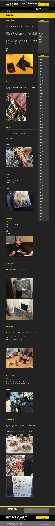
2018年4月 (41, 154)
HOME (7, 11)
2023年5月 (41, 74)
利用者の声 (35, 509)
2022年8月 (41, 80)
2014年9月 (41, 217)
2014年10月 (41, 216)
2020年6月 (41, 115)
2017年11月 (41, 161)
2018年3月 (41, 155)
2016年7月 (41, 185)
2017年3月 (41, 173)
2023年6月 (41, 72)
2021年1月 (41, 105)
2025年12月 (41, 59)
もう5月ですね (41, 33)
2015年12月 (41, 195)
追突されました (41, 36)
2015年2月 (41, 210)
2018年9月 (41, 146)
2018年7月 (41, 149)
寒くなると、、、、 (11, 81)
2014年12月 (41, 213)
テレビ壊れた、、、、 (12, 263)
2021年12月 (41, 90)
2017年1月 (41, 176)
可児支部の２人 (10, 419)
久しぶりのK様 (10, 375)
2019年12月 (41, 124)
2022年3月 (41, 86)
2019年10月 (41, 127)
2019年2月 (41, 139)
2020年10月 (41, 109)
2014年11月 (41, 214)
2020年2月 (41, 121)
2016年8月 (41, 183)
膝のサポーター (10, 20)
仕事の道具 (9, 127)
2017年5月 (41, 170)
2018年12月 (41, 142)
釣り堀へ (40, 42)
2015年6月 (41, 204)
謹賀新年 (40, 39)
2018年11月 (41, 143)
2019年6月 (41, 133)
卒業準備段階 (9, 326)
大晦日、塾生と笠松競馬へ (42, 23)
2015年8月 (41, 201)
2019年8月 (41, 130)
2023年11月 (41, 68)
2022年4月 (41, 84)
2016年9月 (41, 182)
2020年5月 (41, 117)
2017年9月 (41, 164)
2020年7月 (41, 114)
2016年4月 (41, 189)
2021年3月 (41, 102)
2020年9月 (41, 111)
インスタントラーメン (12, 174)
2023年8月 (41, 71)
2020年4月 (41, 118)
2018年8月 (41, 148)
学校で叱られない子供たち (42, 52)
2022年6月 (41, 81)
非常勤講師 (9, 218)
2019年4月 (41, 136)
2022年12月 (41, 77)
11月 (11, 11)
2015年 (9, 11)
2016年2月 (41, 192)
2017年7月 (41, 167)
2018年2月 (41, 157)
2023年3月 (41, 75)
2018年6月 (41, 151)
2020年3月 (41, 120)
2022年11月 (41, 78)
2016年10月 (41, 180)
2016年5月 (41, 188)
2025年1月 (41, 62)
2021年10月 (41, 93)
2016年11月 (41, 179)
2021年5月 (41, 99)
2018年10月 (41, 145)
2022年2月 (41, 87)
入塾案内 (30, 509)
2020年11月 (41, 108)
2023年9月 (41, 69)
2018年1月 (41, 158)
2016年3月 (41, 191)
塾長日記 (45, 509)
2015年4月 (41, 207)
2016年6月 (41, 186)
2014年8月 (41, 219)
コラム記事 (27, 512)
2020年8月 (41, 112)
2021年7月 (41, 96)
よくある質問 (40, 509)
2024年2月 (41, 65)
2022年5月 (41, 83)
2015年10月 (41, 198)
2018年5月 (41, 152)
